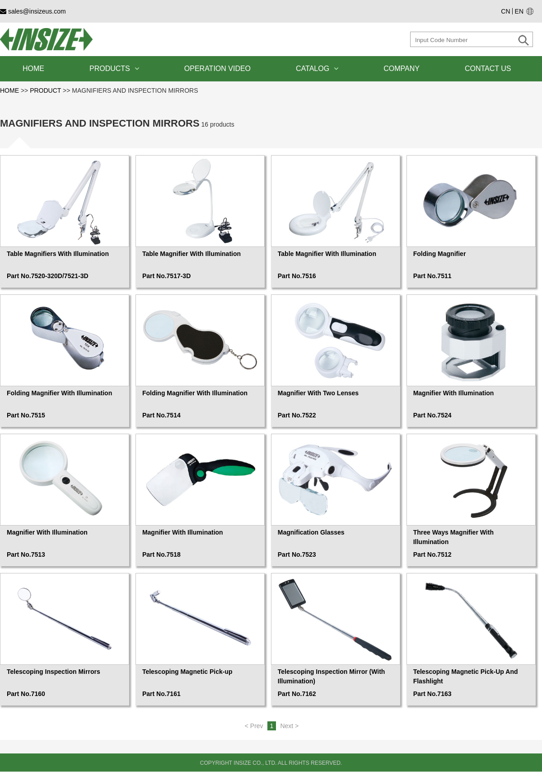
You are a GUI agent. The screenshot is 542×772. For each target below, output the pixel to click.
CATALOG (317, 68)
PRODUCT (45, 90)
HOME (33, 68)
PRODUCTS (114, 68)
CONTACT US (488, 68)
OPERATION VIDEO (217, 68)
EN (519, 11)
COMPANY (401, 68)
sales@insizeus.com (33, 11)
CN (505, 11)
